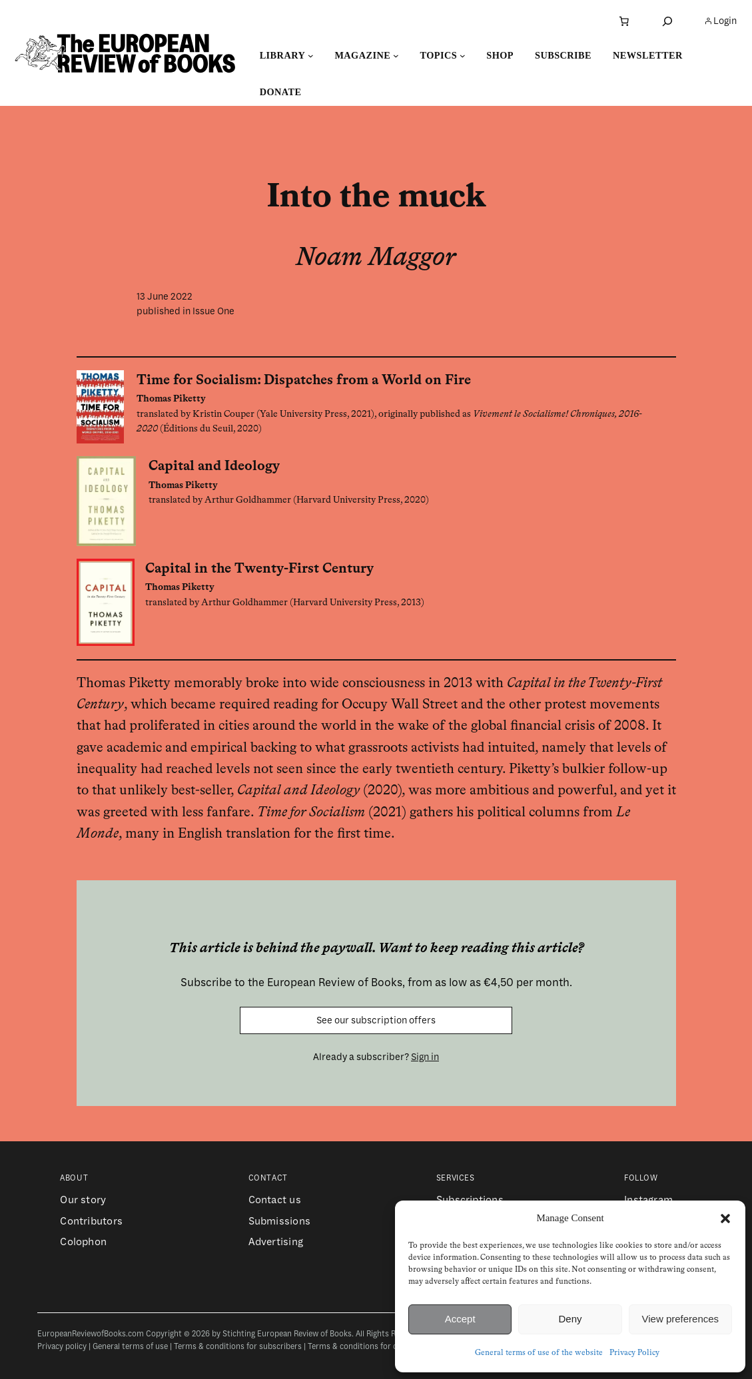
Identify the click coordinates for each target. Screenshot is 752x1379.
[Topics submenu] (463, 56)
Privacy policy (62, 1347)
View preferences (680, 1318)
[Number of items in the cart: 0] (624, 21)
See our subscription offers (376, 1020)
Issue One (213, 311)
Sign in (425, 1057)
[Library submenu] (311, 56)
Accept (460, 1318)
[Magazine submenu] (396, 56)
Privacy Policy (634, 1353)
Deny (569, 1318)
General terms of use (130, 1347)
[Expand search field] (667, 21)
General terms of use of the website (539, 1353)
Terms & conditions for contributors (374, 1347)
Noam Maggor (376, 258)
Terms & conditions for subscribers (238, 1347)
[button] (725, 1218)
